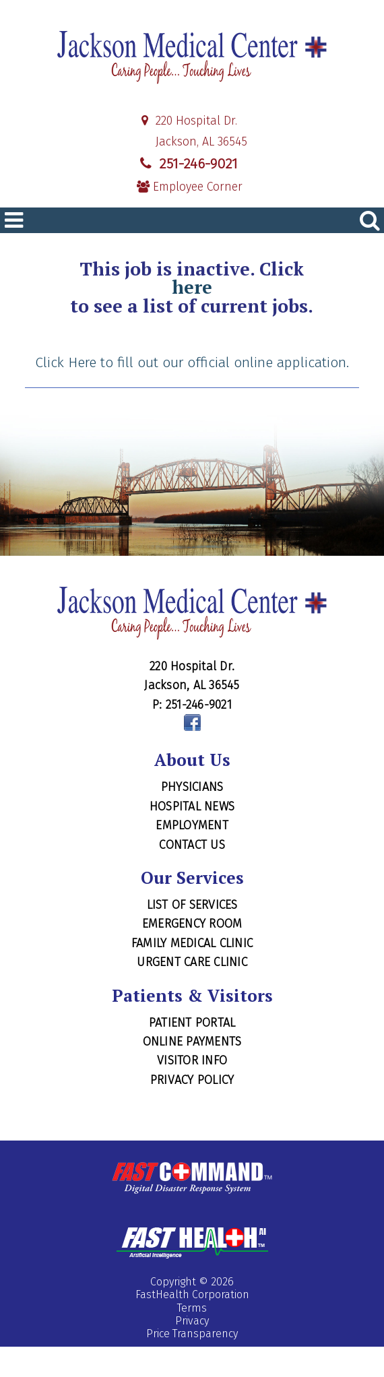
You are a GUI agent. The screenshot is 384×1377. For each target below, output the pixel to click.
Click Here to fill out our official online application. (192, 362)
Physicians (192, 786)
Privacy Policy (192, 1079)
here (192, 287)
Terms (192, 1308)
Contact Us (192, 844)
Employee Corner (190, 187)
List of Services (192, 904)
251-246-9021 (187, 163)
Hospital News (192, 806)
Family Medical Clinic (192, 943)
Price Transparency (192, 1333)
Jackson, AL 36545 (192, 142)
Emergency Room (192, 923)
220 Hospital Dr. (187, 121)
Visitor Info (192, 1060)
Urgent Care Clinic (192, 962)
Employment (192, 825)
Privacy (192, 1320)
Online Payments (192, 1041)
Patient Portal (192, 1022)
